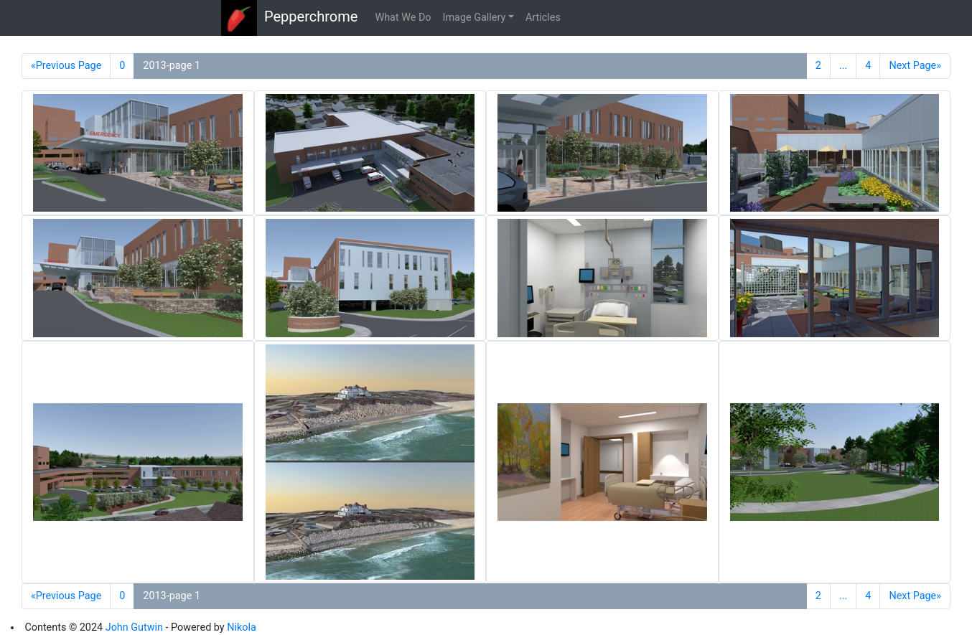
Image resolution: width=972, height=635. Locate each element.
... (843, 66)
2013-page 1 (171, 66)
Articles (543, 17)
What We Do (403, 17)
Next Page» (915, 66)
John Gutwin (134, 627)
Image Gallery (474, 17)
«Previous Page (66, 66)
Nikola (241, 627)
